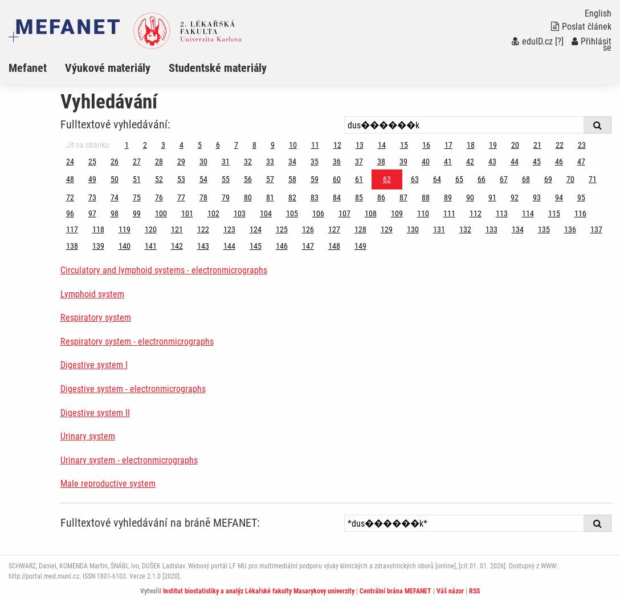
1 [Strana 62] (127, 145)
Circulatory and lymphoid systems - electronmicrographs (163, 270)
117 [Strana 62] (72, 229)
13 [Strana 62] (360, 145)
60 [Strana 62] (337, 179)
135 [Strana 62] (544, 229)
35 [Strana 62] (315, 161)
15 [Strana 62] (404, 145)
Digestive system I (94, 364)
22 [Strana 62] (560, 145)
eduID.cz (532, 41)
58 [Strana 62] (292, 179)
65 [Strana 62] (459, 179)
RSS (474, 591)
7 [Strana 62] (236, 145)
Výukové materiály (107, 68)
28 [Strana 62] (159, 161)
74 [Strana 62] (115, 197)
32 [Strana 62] (248, 161)
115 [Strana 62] (554, 213)
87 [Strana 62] (403, 197)
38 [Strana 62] (381, 161)
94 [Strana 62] (559, 197)
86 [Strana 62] (381, 197)
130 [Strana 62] (413, 229)
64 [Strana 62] (437, 179)
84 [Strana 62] (337, 197)
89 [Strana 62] (448, 197)
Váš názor (450, 591)
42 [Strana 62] (470, 161)
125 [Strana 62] (282, 229)
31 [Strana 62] (226, 161)
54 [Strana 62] (203, 179)
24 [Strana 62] (70, 161)
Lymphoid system (92, 294)
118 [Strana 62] (98, 229)
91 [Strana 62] (492, 197)
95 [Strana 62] (581, 197)
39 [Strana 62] (403, 161)
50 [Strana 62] (115, 179)
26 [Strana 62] (115, 161)
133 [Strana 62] (491, 229)
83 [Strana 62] (315, 197)
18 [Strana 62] (471, 145)
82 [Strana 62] (292, 197)
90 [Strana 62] (470, 197)
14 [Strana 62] (382, 145)
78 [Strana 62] (203, 197)
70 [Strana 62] (570, 179)
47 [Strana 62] (581, 161)
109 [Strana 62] (397, 213)
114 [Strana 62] (528, 213)
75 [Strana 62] (137, 197)
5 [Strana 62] (200, 145)
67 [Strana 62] (504, 179)
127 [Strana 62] (334, 229)
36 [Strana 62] (337, 161)
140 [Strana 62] (124, 246)
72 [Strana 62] (70, 197)
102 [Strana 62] (213, 213)
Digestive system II (95, 412)
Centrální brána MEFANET (395, 591)
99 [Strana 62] (137, 213)
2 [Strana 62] (145, 145)
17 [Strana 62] (448, 145)
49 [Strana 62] (92, 179)
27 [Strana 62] (137, 161)
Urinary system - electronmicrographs (129, 460)
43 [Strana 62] (492, 161)
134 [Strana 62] (518, 229)
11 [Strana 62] (315, 145)
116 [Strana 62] (580, 213)
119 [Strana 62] (124, 229)
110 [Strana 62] (423, 213)
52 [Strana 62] (159, 179)
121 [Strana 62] (177, 229)
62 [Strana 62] (387, 179)
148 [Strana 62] (334, 246)
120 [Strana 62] (151, 229)
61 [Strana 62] (359, 179)
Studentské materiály (218, 68)
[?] (559, 41)
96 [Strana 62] (70, 213)
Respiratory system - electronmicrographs (137, 341)
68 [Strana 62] (526, 179)
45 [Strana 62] (537, 161)
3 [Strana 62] (163, 145)
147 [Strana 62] (308, 246)
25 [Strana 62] (92, 161)
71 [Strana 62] (593, 179)
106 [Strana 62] (318, 213)
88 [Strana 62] (426, 197)
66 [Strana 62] (482, 179)
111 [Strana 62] (449, 213)
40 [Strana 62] (426, 161)
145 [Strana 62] (256, 246)
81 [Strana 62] (270, 197)
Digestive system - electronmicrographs (133, 388)
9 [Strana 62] (273, 145)
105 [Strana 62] (292, 213)
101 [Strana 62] (187, 213)
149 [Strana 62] (360, 246)
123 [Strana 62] (229, 229)
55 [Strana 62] (226, 179)
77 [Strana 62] (181, 197)
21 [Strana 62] (537, 145)
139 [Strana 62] (98, 246)
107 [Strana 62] (344, 213)
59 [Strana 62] (315, 179)
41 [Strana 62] (448, 161)
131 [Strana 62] (439, 229)
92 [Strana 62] (515, 197)
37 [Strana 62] (359, 161)
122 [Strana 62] (203, 229)
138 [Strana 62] (72, 246)
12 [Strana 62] (337, 145)
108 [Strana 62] (371, 213)
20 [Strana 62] (515, 145)
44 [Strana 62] (515, 161)
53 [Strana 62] (181, 179)
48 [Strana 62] (70, 179)
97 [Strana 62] (92, 213)
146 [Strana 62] (282, 246)
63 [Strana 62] (415, 179)
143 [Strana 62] (203, 246)
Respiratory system (95, 317)
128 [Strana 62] (360, 229)
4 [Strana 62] (181, 145)
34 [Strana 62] (292, 161)
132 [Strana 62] (465, 229)
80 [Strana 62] (248, 197)
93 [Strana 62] (537, 197)
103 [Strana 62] (240, 213)
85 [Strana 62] (359, 197)
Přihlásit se (591, 44)
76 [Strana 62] (159, 197)
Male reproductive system (108, 483)
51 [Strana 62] (137, 179)
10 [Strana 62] (293, 145)
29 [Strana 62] (181, 161)
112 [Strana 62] (476, 213)
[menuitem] (37, 68)
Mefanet (28, 68)
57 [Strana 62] (270, 179)
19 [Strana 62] (493, 145)
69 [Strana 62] (548, 179)
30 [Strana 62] (203, 161)
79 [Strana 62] (226, 197)
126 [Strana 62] (308, 229)
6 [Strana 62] (218, 145)
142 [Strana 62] (177, 246)
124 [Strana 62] (256, 229)
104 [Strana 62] (266, 213)
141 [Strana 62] (151, 246)
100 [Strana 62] (161, 213)
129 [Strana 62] (387, 229)
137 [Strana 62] (596, 229)
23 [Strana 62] (582, 145)
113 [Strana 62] (502, 213)
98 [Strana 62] (115, 213)
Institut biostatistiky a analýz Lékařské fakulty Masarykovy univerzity (258, 591)
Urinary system (87, 436)
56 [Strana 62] (248, 179)
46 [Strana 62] (559, 161)
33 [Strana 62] (270, 161)
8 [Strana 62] (254, 145)
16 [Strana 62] (426, 145)
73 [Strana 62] (92, 197)
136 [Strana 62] (570, 229)
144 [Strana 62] (229, 246)
